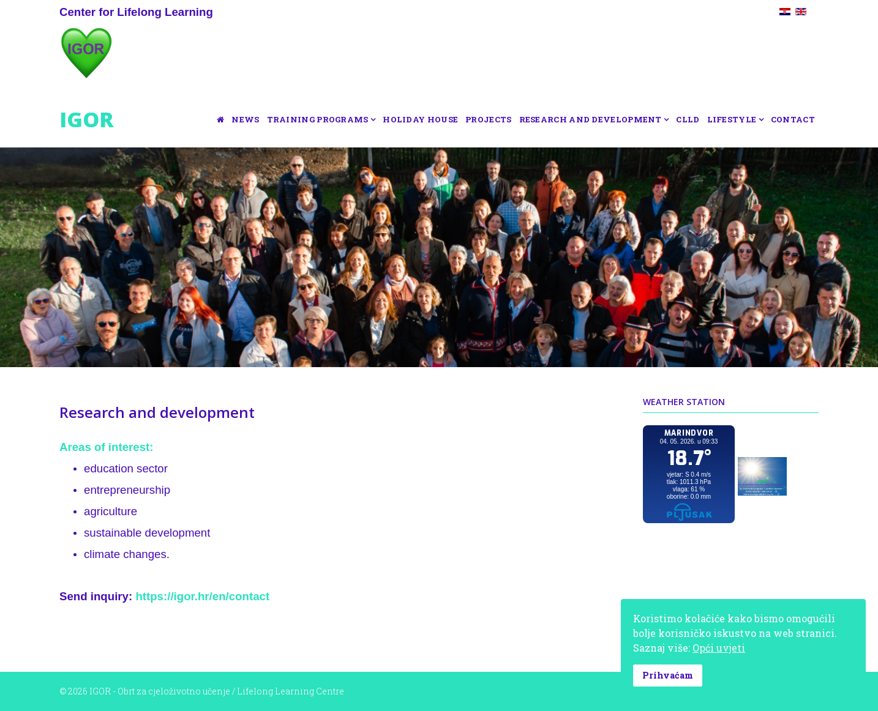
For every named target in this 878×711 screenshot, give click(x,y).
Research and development (590, 119)
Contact (793, 119)
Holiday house (420, 119)
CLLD (687, 119)
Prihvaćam (667, 675)
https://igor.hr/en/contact (202, 596)
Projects (488, 119)
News (245, 119)
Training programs (318, 119)
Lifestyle (732, 119)
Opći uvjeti (718, 647)
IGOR (86, 119)
